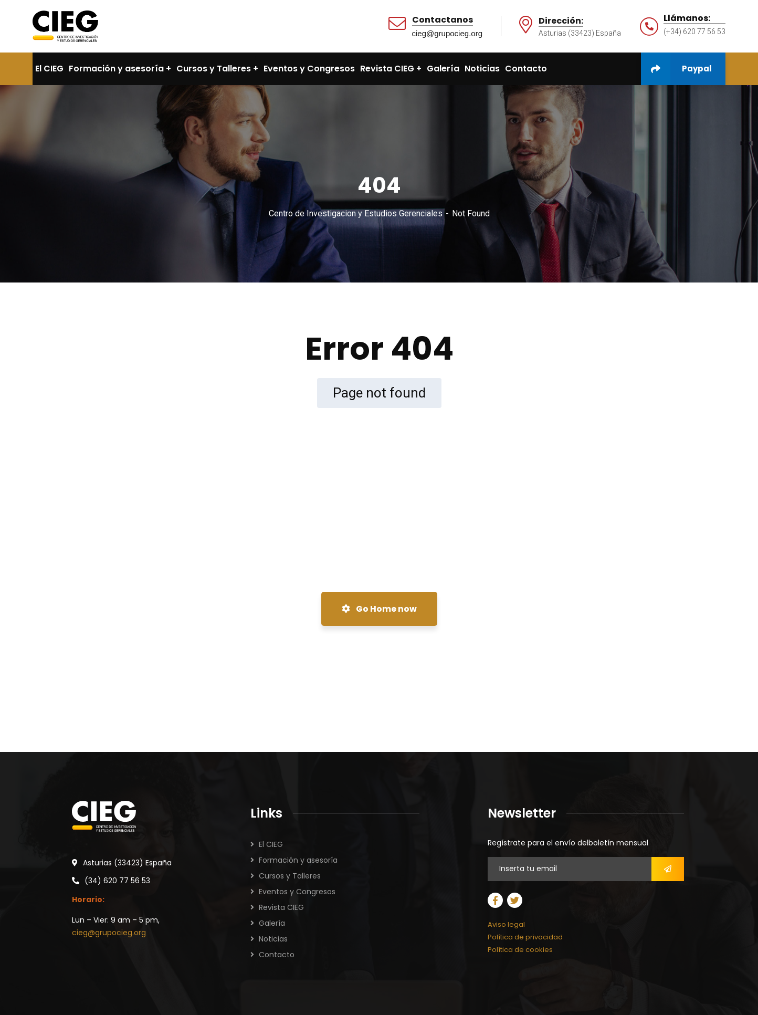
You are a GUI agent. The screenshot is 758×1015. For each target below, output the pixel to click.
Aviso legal (506, 924)
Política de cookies (520, 950)
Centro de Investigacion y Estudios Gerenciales (356, 213)
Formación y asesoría (298, 860)
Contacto (276, 954)
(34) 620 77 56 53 (117, 880)
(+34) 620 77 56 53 (694, 31)
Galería (272, 923)
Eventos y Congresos (297, 891)
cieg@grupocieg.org (447, 33)
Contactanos (442, 20)
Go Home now (379, 609)
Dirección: (561, 21)
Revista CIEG (281, 907)
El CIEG (271, 844)
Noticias (273, 939)
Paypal (676, 69)
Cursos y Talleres (290, 876)
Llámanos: (687, 18)
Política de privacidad (525, 937)
